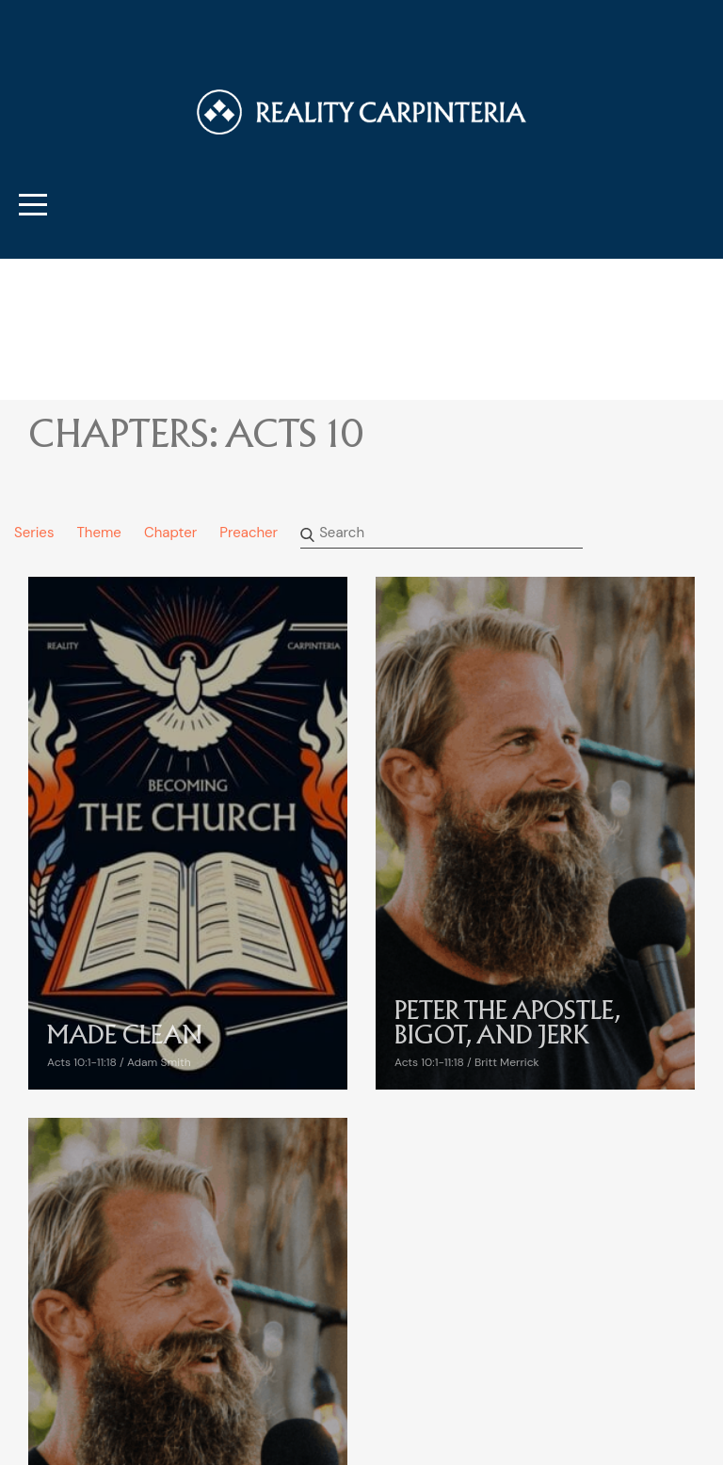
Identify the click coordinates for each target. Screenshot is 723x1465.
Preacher (248, 532)
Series (34, 532)
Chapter (170, 532)
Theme (98, 532)
